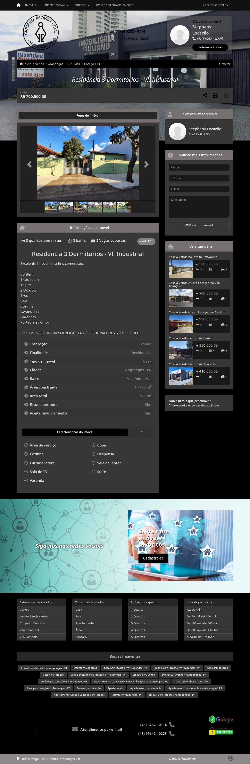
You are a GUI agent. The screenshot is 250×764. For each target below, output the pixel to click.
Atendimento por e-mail (97, 729)
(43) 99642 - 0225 (134, 38)
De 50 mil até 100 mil (201, 616)
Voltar (224, 64)
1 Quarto (137, 609)
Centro (24, 609)
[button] (167, 35)
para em (44, 668)
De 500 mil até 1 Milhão (203, 630)
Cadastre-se (153, 558)
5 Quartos (138, 637)
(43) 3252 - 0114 (132, 31)
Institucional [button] (55, 5)
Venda (39, 64)
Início (25, 64)
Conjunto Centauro (33, 623)
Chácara (81, 637)
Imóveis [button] (30, 5)
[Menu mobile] (19, 5)
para (85, 668)
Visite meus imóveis (210, 47)
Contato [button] (80, 5)
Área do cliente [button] (214, 5)
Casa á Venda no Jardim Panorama (193, 257)
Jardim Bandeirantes (34, 616)
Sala (78, 616)
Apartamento (84, 623)
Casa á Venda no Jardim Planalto (191, 338)
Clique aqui (177, 405)
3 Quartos (138, 623)
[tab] (33, 115)
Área (78, 630)
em (127, 694)
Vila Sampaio (29, 637)
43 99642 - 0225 (199, 134)
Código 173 (92, 64)
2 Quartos (138, 616)
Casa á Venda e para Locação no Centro (196, 312)
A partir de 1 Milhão (200, 637)
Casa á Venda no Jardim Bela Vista (193, 364)
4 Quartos (138, 630)
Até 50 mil (194, 609)
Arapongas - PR (58, 64)
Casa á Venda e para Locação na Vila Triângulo (194, 284)
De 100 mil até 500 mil (202, 623)
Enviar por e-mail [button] (199, 225)
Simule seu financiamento (115, 5)
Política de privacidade (182, 759)
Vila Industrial (29, 630)
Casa (76, 64)
